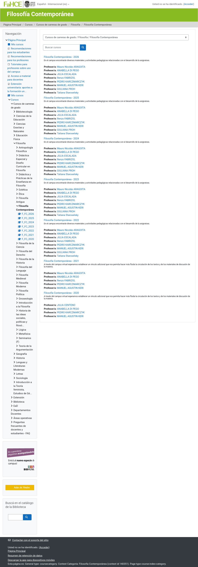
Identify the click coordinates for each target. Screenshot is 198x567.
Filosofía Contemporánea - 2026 (61, 56)
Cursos (29, 24)
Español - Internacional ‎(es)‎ (52, 4)
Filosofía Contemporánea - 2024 (61, 138)
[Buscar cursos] (61, 47)
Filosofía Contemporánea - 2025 (61, 97)
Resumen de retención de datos (25, 555)
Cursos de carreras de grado (51, 24)
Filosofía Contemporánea (97, 24)
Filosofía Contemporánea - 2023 (61, 179)
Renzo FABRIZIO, (66, 77)
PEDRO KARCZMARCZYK (71, 81)
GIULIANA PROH (66, 89)
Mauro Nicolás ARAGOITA (71, 66)
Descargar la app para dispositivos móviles (31, 560)
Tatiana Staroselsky (67, 92)
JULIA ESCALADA (66, 74)
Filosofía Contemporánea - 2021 (61, 260)
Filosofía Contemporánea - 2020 (61, 292)
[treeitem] (19, 236)
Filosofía (75, 24)
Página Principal (12, 24)
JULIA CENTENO (66, 305)
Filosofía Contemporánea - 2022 (61, 220)
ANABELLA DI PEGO (68, 70)
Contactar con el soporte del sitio (28, 540)
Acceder (188, 4)
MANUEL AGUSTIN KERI (70, 85)
